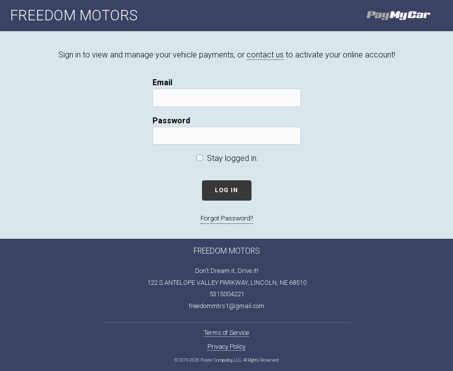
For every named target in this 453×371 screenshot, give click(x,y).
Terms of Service (226, 332)
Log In (226, 190)
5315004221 (226, 294)
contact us (265, 54)
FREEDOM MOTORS (74, 15)
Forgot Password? (227, 218)
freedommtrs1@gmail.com (226, 306)
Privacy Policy (226, 346)
